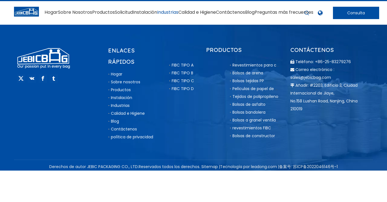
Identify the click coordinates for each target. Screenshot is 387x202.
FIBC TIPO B (182, 73)
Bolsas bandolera (248, 112)
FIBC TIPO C (183, 81)
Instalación (121, 97)
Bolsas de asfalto (248, 104)
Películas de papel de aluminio (262, 88)
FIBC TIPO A (182, 65)
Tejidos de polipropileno (255, 96)
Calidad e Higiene (128, 113)
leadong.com (264, 166)
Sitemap (209, 166)
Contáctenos (124, 129)
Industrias (120, 105)
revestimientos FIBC (251, 128)
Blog (115, 121)
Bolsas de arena (247, 73)
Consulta (356, 13)
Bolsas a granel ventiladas (257, 120)
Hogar (116, 74)
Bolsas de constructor (253, 136)
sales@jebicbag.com (310, 77)
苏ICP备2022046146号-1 (315, 166)
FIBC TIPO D (183, 88)
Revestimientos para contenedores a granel (275, 65)
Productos (121, 90)
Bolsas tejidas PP (248, 81)
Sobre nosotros (125, 82)
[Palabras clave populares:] (307, 13)
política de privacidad (132, 137)
